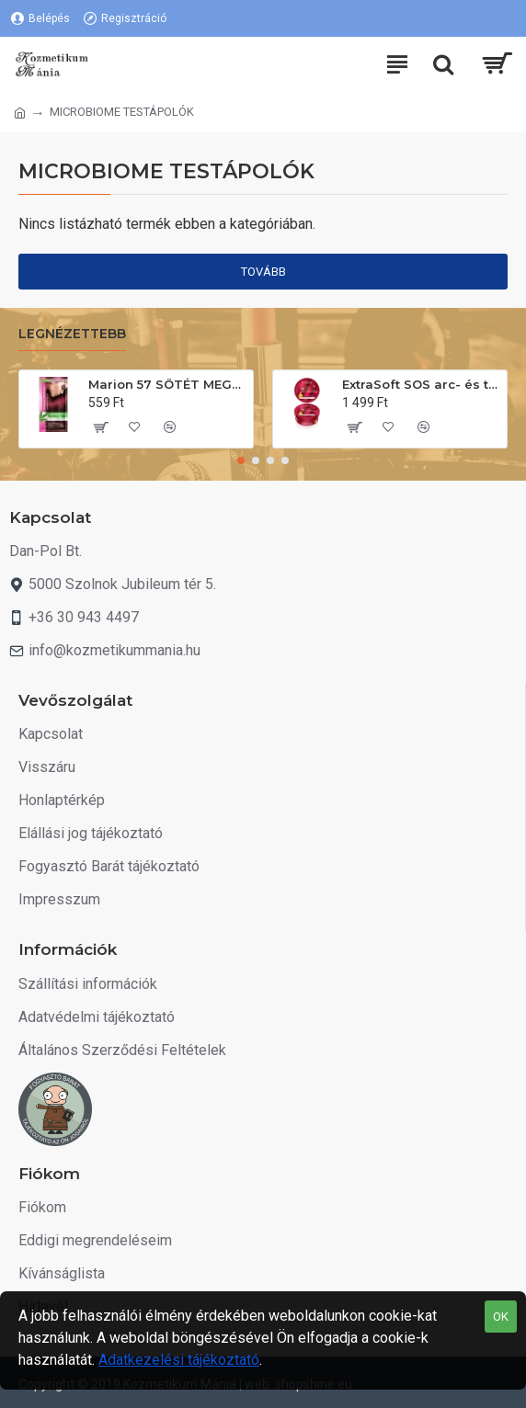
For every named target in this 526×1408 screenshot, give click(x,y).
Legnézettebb (72, 334)
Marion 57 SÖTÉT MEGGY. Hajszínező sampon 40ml (167, 384)
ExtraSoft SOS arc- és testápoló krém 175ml (421, 384)
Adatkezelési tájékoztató (178, 1359)
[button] (241, 460)
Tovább (263, 271)
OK (501, 1316)
